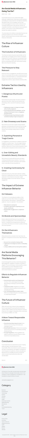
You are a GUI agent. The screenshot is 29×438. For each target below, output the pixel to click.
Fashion (3, 394)
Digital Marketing (5, 402)
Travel (3, 408)
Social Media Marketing (7, 407)
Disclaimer (4, 420)
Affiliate (3, 426)
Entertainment (5, 391)
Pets (3, 405)
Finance (3, 397)
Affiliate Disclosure (6, 423)
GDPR (3, 424)
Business (4, 390)
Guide (9, 14)
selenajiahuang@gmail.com (7, 380)
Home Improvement (6, 401)
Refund (3, 428)
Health (3, 399)
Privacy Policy (5, 418)
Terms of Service (5, 421)
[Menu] (26, 2)
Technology (4, 393)
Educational (4, 404)
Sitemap (3, 429)
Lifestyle (3, 396)
